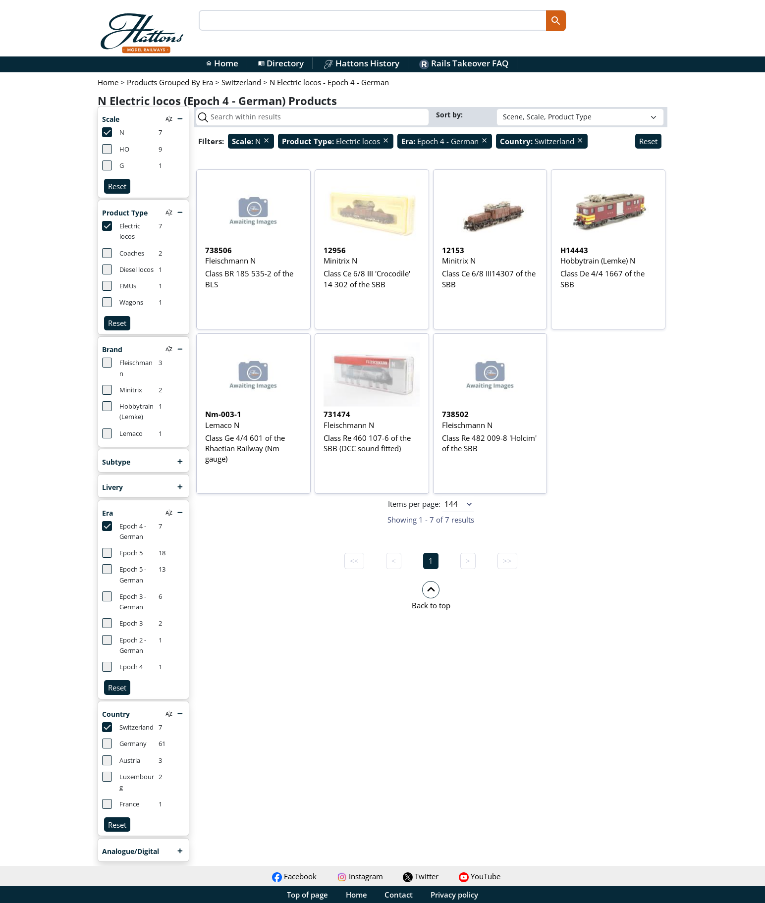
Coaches (123, 253)
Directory (281, 63)
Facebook (294, 876)
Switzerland (128, 727)
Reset (117, 186)
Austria (121, 760)
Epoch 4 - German (124, 531)
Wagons (122, 302)
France (120, 804)
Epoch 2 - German (124, 645)
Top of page (307, 895)
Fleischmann (127, 367)
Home (222, 63)
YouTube (479, 876)
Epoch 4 (122, 667)
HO (115, 149)
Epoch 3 (122, 623)
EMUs (119, 286)
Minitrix (122, 390)
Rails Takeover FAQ (463, 63)
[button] (430, 595)
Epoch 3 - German (124, 601)
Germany (124, 743)
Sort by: (450, 114)
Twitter (420, 876)
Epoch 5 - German (124, 574)
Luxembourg (128, 782)
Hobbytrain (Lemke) (128, 411)
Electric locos (121, 231)
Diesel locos (128, 269)
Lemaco (122, 433)
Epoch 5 (122, 553)
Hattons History (361, 63)
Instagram (360, 876)
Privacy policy (454, 895)
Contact (398, 895)
